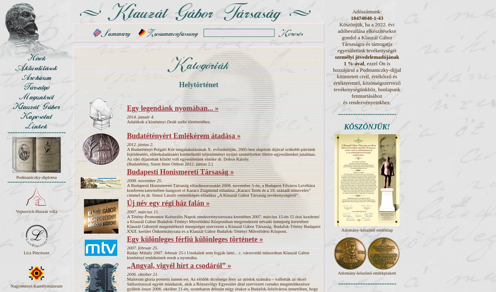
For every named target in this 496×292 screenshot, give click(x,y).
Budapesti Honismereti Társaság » (180, 172)
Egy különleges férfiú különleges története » (195, 239)
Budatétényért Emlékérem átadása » (183, 136)
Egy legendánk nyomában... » (173, 108)
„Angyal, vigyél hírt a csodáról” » (179, 266)
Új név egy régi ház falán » (168, 203)
